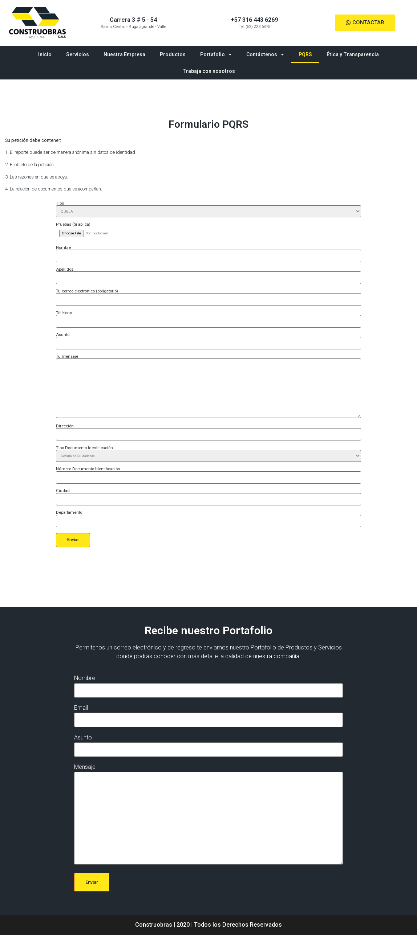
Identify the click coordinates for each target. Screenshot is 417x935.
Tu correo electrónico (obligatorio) (208, 295)
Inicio (45, 54)
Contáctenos (265, 54)
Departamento (208, 516)
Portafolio (216, 54)
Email (208, 713)
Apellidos (208, 273)
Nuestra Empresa (124, 54)
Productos (173, 54)
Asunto (208, 339)
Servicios (77, 54)
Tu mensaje (208, 386)
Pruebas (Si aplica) (208, 228)
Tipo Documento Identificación (208, 454)
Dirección (208, 430)
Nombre (208, 252)
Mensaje (208, 814)
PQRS (305, 54)
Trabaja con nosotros (208, 71)
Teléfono (208, 317)
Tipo (208, 209)
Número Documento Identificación (208, 473)
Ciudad (208, 495)
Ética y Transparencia (353, 54)
